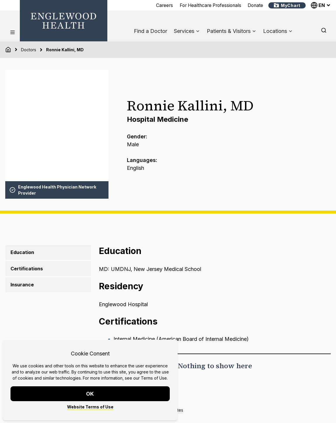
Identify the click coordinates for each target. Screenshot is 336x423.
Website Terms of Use (90, 406)
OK (90, 394)
